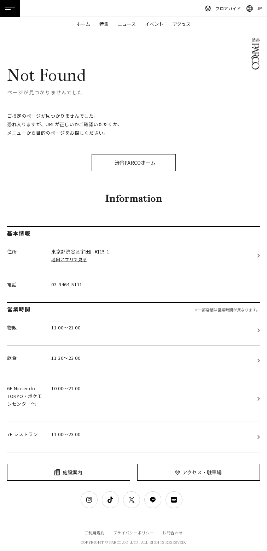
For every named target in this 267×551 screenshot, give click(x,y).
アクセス (182, 24)
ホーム (83, 24)
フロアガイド (228, 8)
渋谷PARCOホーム (135, 162)
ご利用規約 (94, 532)
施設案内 (72, 472)
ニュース (127, 24)
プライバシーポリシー (133, 532)
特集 (104, 24)
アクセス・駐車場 (202, 472)
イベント (154, 24)
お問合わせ (172, 532)
